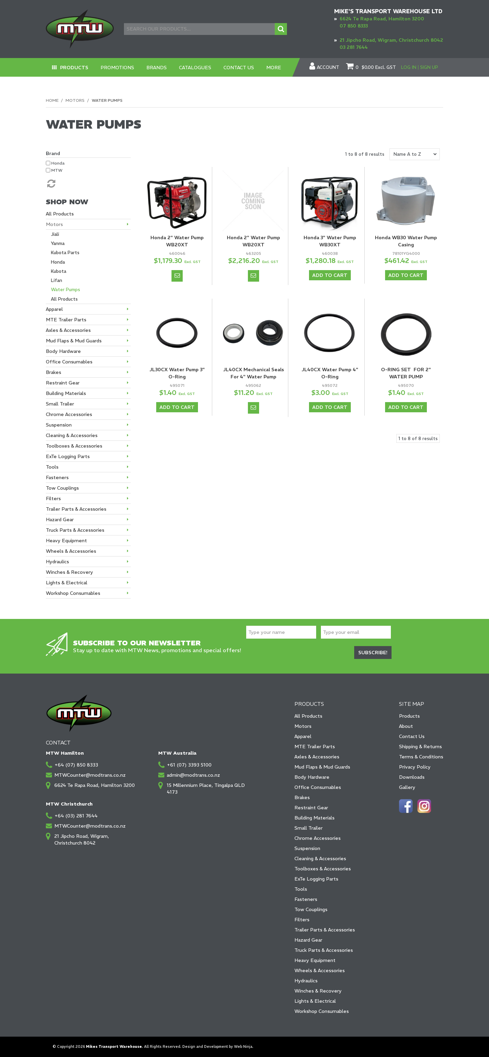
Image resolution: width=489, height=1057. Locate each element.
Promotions (117, 67)
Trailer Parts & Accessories (324, 930)
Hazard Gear (308, 940)
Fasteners (305, 899)
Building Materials (314, 818)
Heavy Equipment (315, 960)
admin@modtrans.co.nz (193, 775)
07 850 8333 (354, 26)
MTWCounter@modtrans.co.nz (90, 775)
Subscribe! (372, 652)
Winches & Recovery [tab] (69, 572)
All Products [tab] (60, 214)
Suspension (307, 848)
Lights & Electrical (315, 1001)
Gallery (407, 787)
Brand (53, 153)
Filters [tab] (53, 498)
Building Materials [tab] (66, 393)
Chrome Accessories (317, 838)
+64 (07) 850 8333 (76, 765)
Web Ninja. (243, 1046)
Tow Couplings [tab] (62, 488)
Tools (300, 889)
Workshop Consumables (321, 1011)
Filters (301, 920)
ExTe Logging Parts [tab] (68, 456)
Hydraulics (306, 981)
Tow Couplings (310, 909)
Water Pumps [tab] (65, 289)
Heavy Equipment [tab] (66, 540)
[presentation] (297, 653)
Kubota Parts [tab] (65, 253)
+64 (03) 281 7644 (75, 816)
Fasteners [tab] (57, 477)
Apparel (302, 736)
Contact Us (238, 67)
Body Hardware (311, 777)
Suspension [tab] (59, 425)
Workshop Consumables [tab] (73, 593)
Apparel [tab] (54, 309)
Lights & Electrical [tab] (66, 583)
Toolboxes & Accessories (322, 869)
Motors (75, 100)
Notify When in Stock (177, 276)
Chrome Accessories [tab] (69, 414)
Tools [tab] (52, 467)
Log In (408, 67)
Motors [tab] (54, 224)
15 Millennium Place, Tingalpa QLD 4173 (206, 788)
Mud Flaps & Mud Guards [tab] (74, 341)
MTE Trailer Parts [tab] (66, 320)
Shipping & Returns (420, 746)
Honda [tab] (58, 262)
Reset (50, 183)
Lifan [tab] (56, 280)
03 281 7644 (354, 47)
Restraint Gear (311, 808)
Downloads (411, 777)
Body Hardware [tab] (63, 351)
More (273, 67)
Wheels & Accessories (319, 970)
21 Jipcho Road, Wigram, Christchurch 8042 (391, 40)
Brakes (302, 797)
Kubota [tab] (58, 271)
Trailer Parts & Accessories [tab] (76, 509)
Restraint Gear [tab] (62, 383)
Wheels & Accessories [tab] (71, 551)
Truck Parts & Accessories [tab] (75, 530)
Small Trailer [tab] (60, 404)
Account (328, 67)
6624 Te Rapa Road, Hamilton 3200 (382, 19)
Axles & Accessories (316, 757)
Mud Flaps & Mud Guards (322, 767)
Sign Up (429, 67)
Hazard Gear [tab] (60, 519)
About (406, 726)
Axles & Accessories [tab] (68, 330)
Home (52, 100)
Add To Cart (329, 275)
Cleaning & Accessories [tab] (71, 435)
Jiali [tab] (55, 234)
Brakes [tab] (53, 372)
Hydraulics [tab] (57, 562)
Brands (156, 67)
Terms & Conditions (421, 757)
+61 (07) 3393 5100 (189, 765)
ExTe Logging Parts (316, 879)
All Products (308, 716)
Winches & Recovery (318, 991)
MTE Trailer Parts (314, 746)
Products (74, 67)
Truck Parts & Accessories (323, 950)
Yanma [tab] (58, 243)
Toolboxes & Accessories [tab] (74, 446)
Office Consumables (317, 787)
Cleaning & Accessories (320, 858)
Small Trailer (308, 828)
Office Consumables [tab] (69, 362)
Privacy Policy (415, 767)
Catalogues (195, 67)
